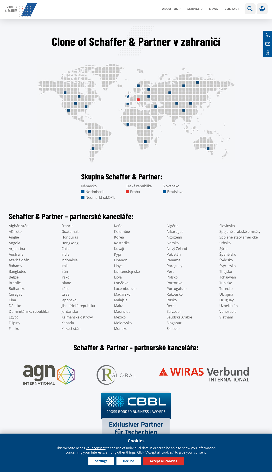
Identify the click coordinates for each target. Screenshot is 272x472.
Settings (101, 461)
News (213, 9)
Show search (250, 8)
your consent (96, 448)
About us (170, 9)
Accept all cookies (163, 461)
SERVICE (193, 9)
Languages (262, 8)
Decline (128, 461)
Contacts (267, 52)
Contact (232, 9)
